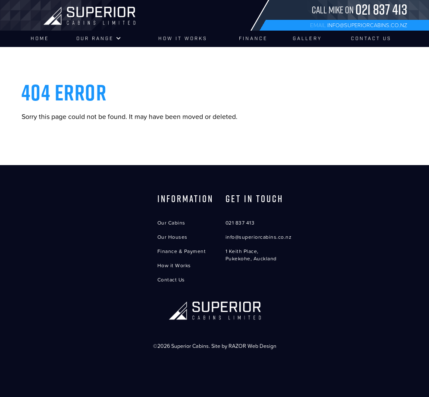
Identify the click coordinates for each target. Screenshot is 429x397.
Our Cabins (171, 222)
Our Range (99, 39)
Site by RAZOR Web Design (243, 346)
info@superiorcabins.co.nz (367, 25)
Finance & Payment (181, 251)
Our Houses (172, 237)
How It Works (182, 39)
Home (40, 39)
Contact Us (371, 39)
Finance (253, 39)
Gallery (307, 39)
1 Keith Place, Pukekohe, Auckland (251, 254)
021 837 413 (240, 222)
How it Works (174, 265)
